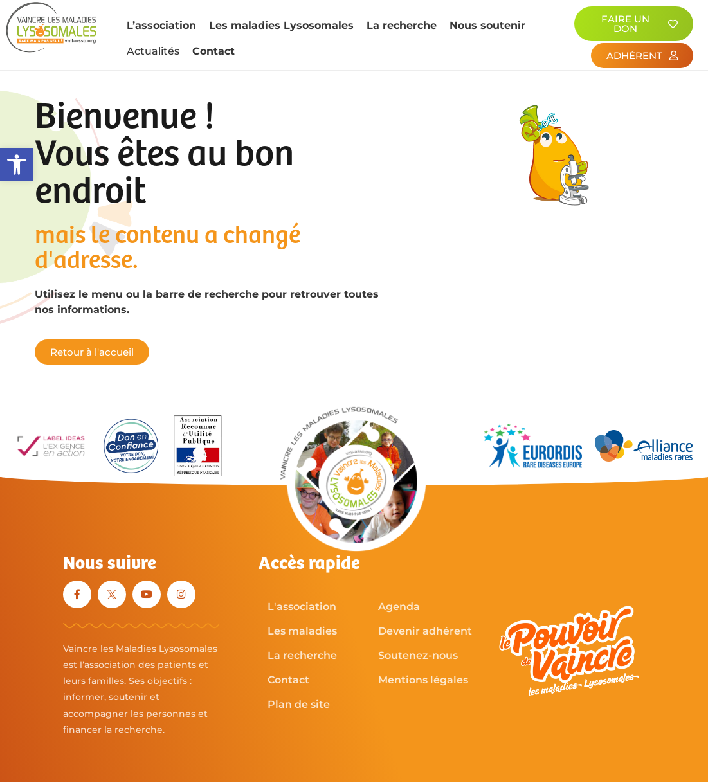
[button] (16, 164)
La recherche (402, 25)
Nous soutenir (487, 25)
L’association (161, 25)
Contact (213, 51)
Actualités (153, 51)
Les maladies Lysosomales (281, 25)
